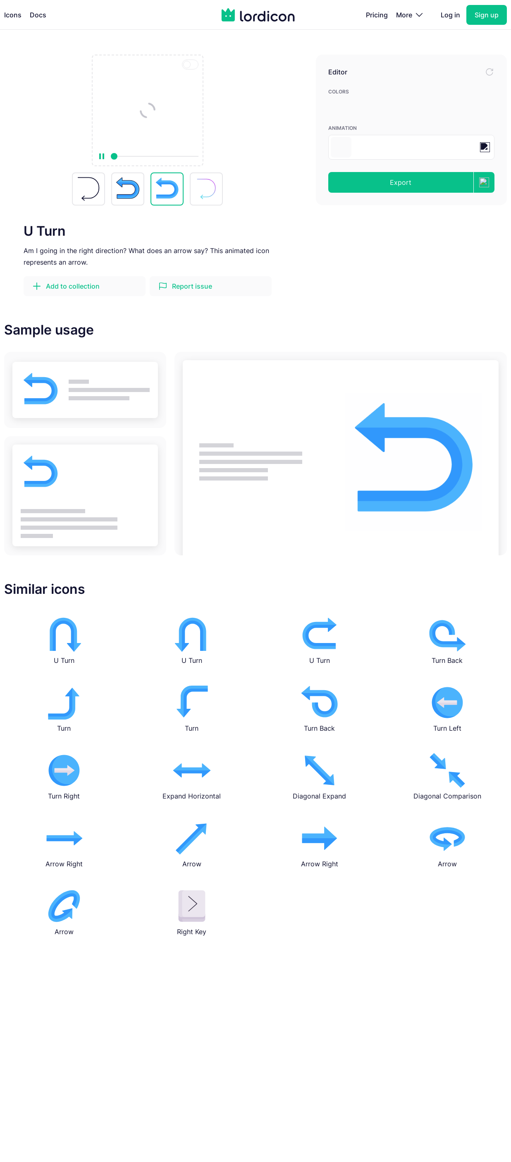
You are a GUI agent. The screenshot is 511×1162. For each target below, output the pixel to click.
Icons (12, 15)
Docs (38, 15)
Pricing (377, 15)
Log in (450, 15)
